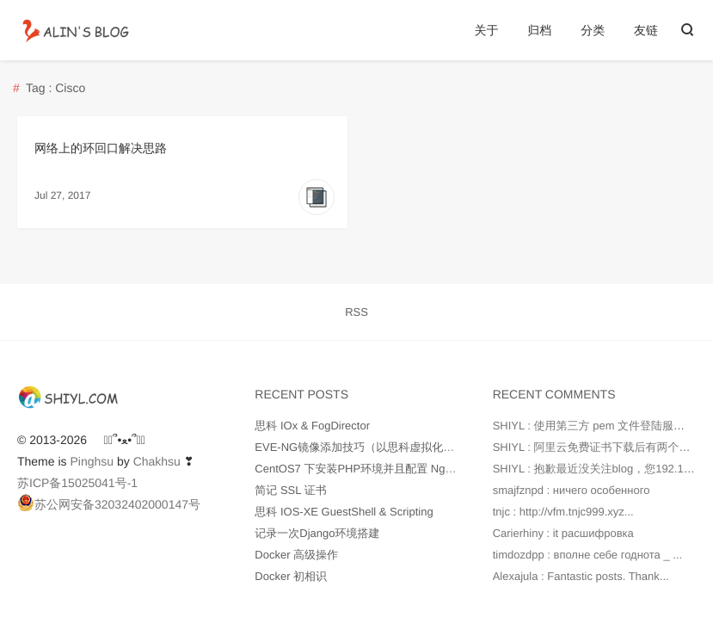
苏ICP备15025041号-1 (77, 483)
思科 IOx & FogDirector (312, 425)
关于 (486, 30)
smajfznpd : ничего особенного (571, 490)
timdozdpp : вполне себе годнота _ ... (587, 554)
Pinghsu (92, 461)
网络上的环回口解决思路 (100, 148)
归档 (539, 30)
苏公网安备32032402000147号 (108, 502)
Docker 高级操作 (296, 554)
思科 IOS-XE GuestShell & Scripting (344, 511)
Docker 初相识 (291, 576)
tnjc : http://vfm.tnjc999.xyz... (563, 511)
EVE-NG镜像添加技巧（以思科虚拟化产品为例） (377, 447)
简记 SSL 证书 (290, 490)
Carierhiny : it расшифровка (563, 533)
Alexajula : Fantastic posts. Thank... (581, 576)
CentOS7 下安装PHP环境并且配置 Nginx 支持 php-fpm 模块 (404, 468)
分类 (593, 30)
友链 (646, 30)
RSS (356, 312)
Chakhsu (157, 461)
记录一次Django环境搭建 (317, 533)
